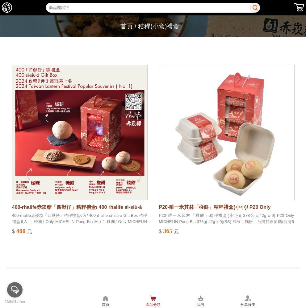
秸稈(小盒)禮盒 (158, 26)
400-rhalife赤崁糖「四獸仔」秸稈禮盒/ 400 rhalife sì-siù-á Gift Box (77, 208)
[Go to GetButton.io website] (15, 302)
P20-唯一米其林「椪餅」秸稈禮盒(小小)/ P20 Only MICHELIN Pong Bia (214, 208)
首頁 (126, 26)
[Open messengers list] (15, 290)
